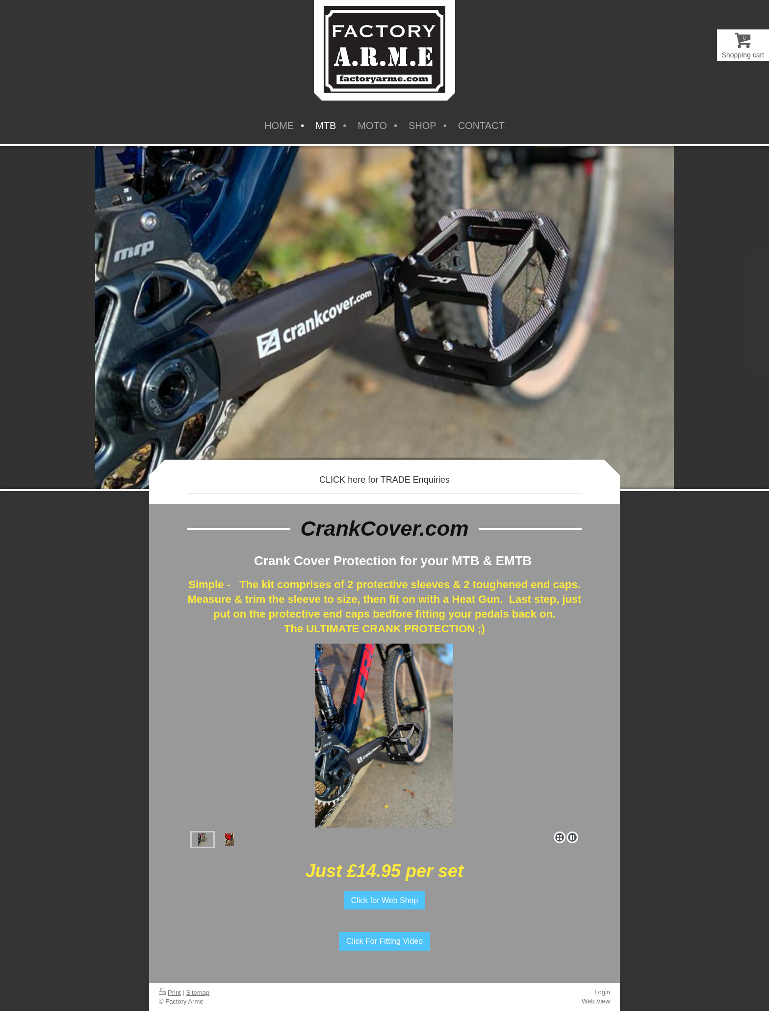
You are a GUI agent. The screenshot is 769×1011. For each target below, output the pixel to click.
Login (602, 992)
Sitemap (197, 992)
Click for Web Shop (384, 900)
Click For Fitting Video (384, 941)
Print (170, 992)
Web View (596, 1001)
